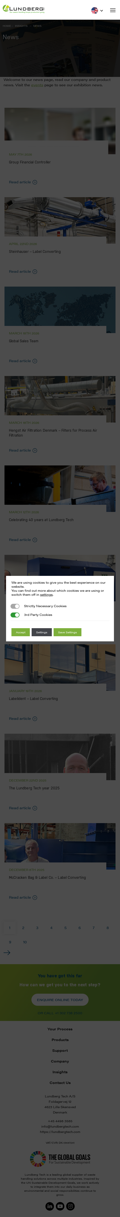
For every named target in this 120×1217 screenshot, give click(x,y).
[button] (113, 10)
